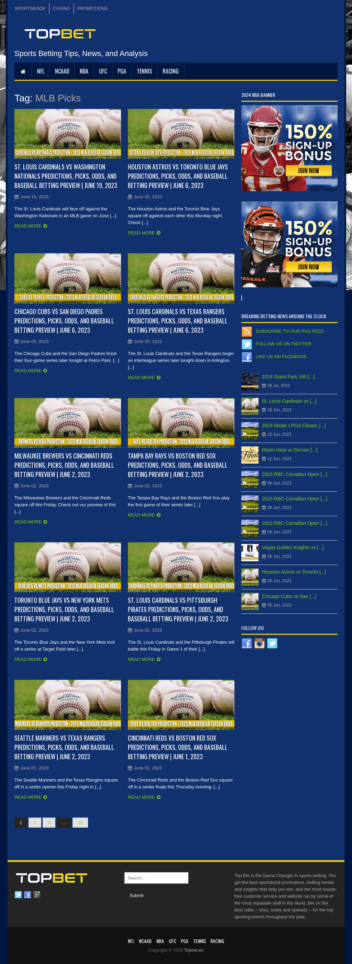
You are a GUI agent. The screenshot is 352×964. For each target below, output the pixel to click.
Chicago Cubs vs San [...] (289, 596)
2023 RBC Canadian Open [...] (294, 474)
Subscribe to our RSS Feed (289, 331)
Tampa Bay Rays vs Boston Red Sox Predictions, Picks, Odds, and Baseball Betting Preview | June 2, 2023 (178, 465)
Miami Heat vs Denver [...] (289, 450)
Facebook (27, 895)
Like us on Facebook (281, 356)
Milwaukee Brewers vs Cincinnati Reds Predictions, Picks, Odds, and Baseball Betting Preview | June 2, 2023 (64, 465)
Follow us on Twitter (283, 343)
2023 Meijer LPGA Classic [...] (294, 425)
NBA (84, 71)
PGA (122, 71)
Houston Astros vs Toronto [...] (294, 572)
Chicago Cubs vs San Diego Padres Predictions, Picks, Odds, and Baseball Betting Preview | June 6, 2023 (64, 320)
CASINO (61, 8)
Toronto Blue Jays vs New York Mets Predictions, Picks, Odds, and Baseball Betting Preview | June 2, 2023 (64, 609)
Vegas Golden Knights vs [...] (293, 547)
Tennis (144, 71)
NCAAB (62, 71)
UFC (103, 71)
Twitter (18, 895)
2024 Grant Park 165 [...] (288, 376)
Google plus (37, 895)
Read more (28, 226)
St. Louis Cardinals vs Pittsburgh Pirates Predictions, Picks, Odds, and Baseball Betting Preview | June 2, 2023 (178, 609)
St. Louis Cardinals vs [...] (289, 401)
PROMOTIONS (92, 8)
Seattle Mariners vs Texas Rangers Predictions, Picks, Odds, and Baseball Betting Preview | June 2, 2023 (64, 747)
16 (80, 822)
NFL (40, 71)
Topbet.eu (194, 950)
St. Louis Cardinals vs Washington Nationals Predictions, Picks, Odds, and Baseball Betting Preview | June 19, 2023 (65, 176)
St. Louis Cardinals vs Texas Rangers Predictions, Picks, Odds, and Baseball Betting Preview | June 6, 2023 (178, 320)
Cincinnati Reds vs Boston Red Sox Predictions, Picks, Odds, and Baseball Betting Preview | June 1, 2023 (178, 747)
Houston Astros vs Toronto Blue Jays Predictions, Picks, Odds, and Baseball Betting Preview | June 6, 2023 (178, 176)
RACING (171, 71)
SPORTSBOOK (30, 8)
